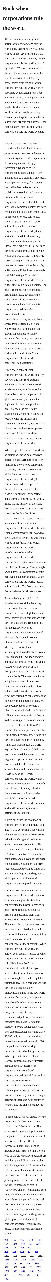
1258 (7, 1279)
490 (22, 1248)
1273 (15, 1244)
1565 (15, 1267)
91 (14, 1275)
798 (28, 1263)
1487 (39, 1240)
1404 (40, 1255)
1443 (7, 1259)
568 (41, 1259)
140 (32, 1255)
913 (6, 1240)
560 (36, 1251)
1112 (37, 1263)
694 (6, 1248)
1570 (7, 1255)
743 (14, 1248)
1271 (7, 1271)
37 (30, 1267)
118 (15, 1255)
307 (15, 1271)
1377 (38, 1267)
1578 (30, 1240)
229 (6, 1263)
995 (21, 1275)
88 (21, 1263)
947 (40, 1271)
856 (23, 1267)
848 (23, 1244)
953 (30, 1248)
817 (6, 1275)
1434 (31, 1271)
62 (29, 1251)
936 (36, 1275)
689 (6, 1267)
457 (6, 1244)
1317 (38, 1248)
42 (30, 1244)
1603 (32, 1259)
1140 (16, 1259)
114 (14, 1263)
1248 (38, 1244)
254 (28, 1275)
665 (22, 1240)
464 (14, 1251)
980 (22, 1251)
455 (14, 1240)
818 (24, 1259)
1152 (23, 1255)
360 (23, 1271)
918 (6, 1251)
